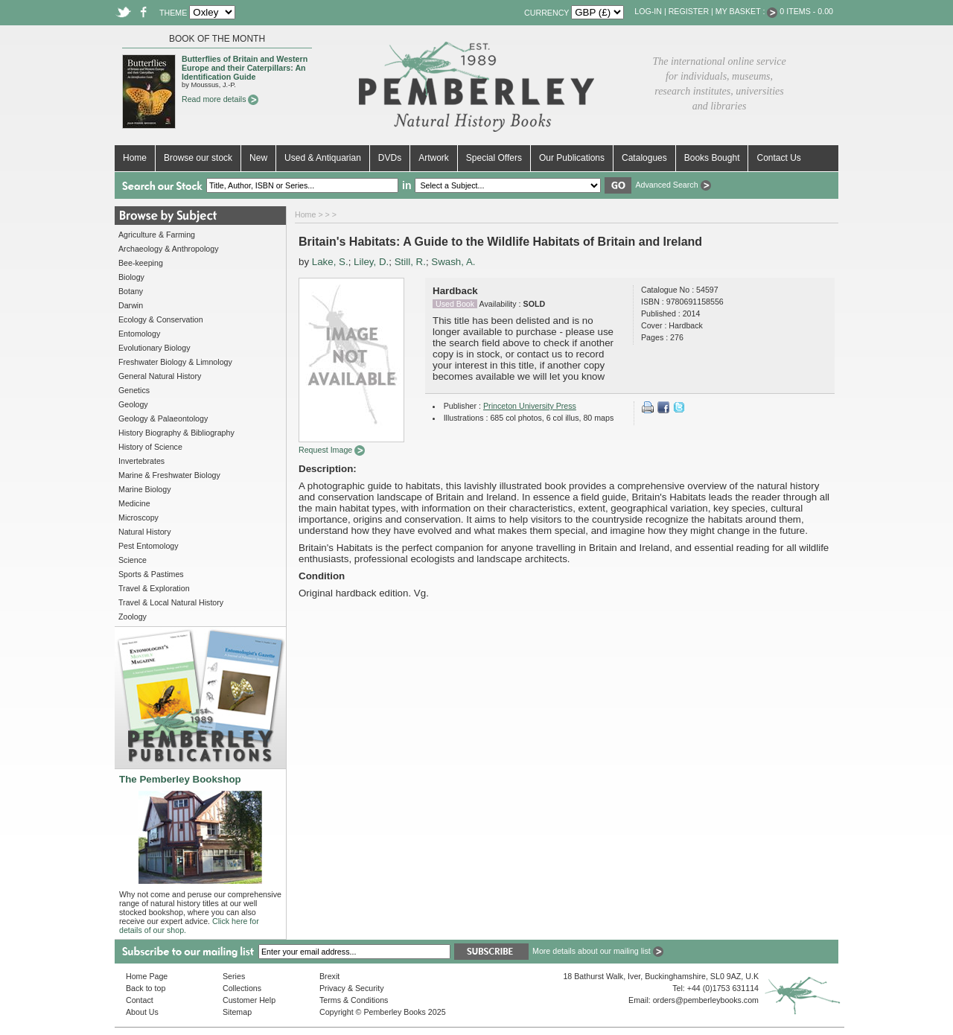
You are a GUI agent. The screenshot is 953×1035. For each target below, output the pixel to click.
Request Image (332, 449)
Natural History (144, 531)
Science (132, 559)
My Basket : (746, 11)
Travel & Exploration (154, 588)
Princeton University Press (529, 405)
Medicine (134, 503)
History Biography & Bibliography (176, 432)
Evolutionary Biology (154, 347)
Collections (242, 988)
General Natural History (159, 376)
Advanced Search (672, 184)
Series (234, 976)
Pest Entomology (148, 545)
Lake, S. (330, 261)
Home (135, 158)
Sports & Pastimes (151, 574)
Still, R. (410, 261)
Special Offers (494, 158)
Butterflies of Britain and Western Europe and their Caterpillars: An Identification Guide (244, 67)
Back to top (145, 988)
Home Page (147, 976)
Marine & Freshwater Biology (169, 475)
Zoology (132, 616)
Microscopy (138, 517)
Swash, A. (453, 261)
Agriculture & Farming (156, 234)
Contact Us (778, 158)
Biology (131, 277)
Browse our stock (198, 158)
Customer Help (249, 1000)
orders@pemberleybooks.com (706, 1000)
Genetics (134, 390)
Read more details (220, 99)
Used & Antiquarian (322, 158)
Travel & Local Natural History (170, 602)
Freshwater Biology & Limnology (175, 361)
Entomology (139, 333)
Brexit (329, 976)
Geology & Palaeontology (163, 418)
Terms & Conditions (353, 1000)
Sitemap (237, 1011)
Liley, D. (371, 261)
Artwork (433, 158)
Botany (130, 291)
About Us (142, 1011)
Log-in (648, 11)
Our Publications (572, 158)
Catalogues (644, 158)
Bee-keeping (140, 262)
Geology (133, 404)
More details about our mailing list (597, 950)
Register (689, 11)
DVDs (389, 158)
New (258, 158)
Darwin (130, 305)
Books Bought (712, 158)
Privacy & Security (351, 988)
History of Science (150, 446)
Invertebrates (141, 460)
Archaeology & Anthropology (168, 248)
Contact (139, 1000)
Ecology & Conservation (160, 319)
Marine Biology (144, 489)
